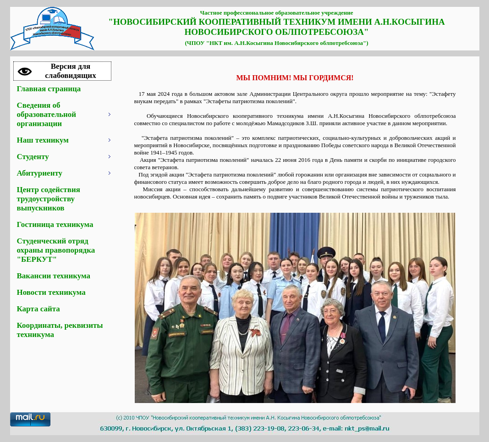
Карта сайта (38, 308)
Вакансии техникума (54, 275)
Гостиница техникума (55, 224)
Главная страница (49, 88)
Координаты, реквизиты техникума (60, 330)
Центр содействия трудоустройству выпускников (48, 198)
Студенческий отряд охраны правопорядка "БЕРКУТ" (56, 250)
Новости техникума (51, 292)
